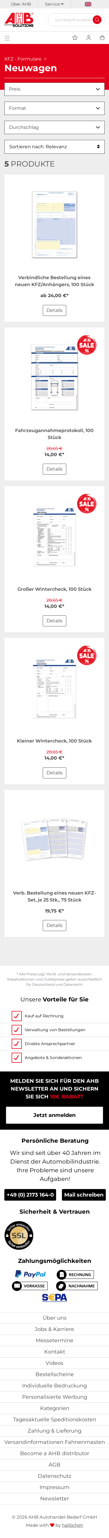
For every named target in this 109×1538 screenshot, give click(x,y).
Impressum (54, 1487)
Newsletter (54, 1498)
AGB (54, 1465)
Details (54, 310)
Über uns (55, 1318)
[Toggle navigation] (7, 38)
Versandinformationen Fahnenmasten (54, 1442)
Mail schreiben (83, 1195)
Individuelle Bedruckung (54, 1385)
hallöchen (72, 1525)
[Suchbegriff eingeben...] (74, 19)
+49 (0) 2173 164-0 (30, 1195)
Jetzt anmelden (54, 1115)
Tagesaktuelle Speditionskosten (54, 1419)
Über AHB (21, 4)
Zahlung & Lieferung (54, 1431)
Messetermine (54, 1340)
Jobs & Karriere (54, 1329)
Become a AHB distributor (54, 1453)
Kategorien (54, 1408)
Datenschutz (54, 1476)
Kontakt (54, 1352)
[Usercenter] (88, 37)
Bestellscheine (54, 1374)
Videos (54, 1363)
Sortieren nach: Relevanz (54, 146)
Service (54, 4)
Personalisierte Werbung (54, 1397)
